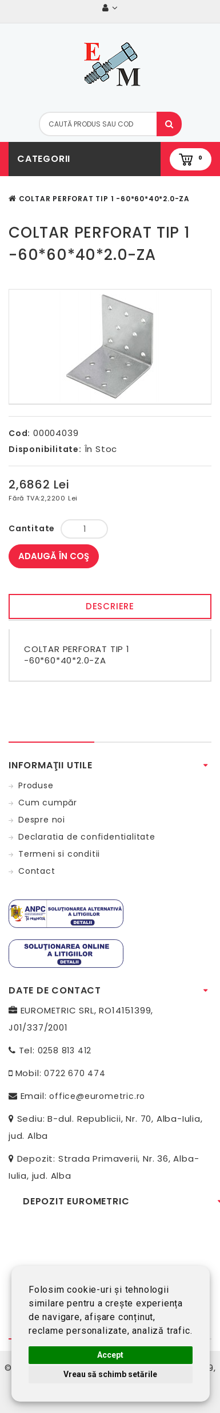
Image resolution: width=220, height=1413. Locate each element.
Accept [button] (110, 1354)
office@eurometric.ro (97, 1096)
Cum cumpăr (47, 802)
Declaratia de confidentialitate (86, 836)
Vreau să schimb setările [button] (110, 1374)
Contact (36, 871)
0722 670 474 (75, 1073)
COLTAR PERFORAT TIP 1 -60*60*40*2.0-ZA (104, 198)
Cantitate (32, 528)
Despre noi (41, 819)
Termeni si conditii (59, 854)
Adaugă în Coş (53, 556)
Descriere (110, 606)
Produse (36, 785)
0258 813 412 (65, 1050)
